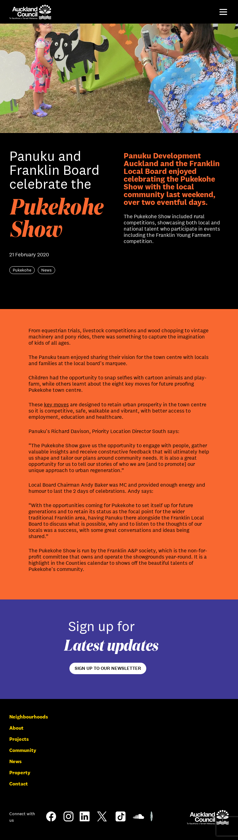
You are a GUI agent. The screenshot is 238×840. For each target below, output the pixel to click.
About (16, 728)
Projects (19, 739)
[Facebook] (51, 821)
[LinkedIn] (85, 819)
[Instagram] (68, 819)
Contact (18, 783)
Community (22, 750)
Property (19, 772)
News (15, 761)
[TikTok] (120, 821)
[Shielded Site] (151, 819)
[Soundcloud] (138, 820)
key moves (56, 404)
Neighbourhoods (28, 717)
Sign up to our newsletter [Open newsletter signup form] (108, 668)
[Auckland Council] (208, 817)
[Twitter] (102, 821)
